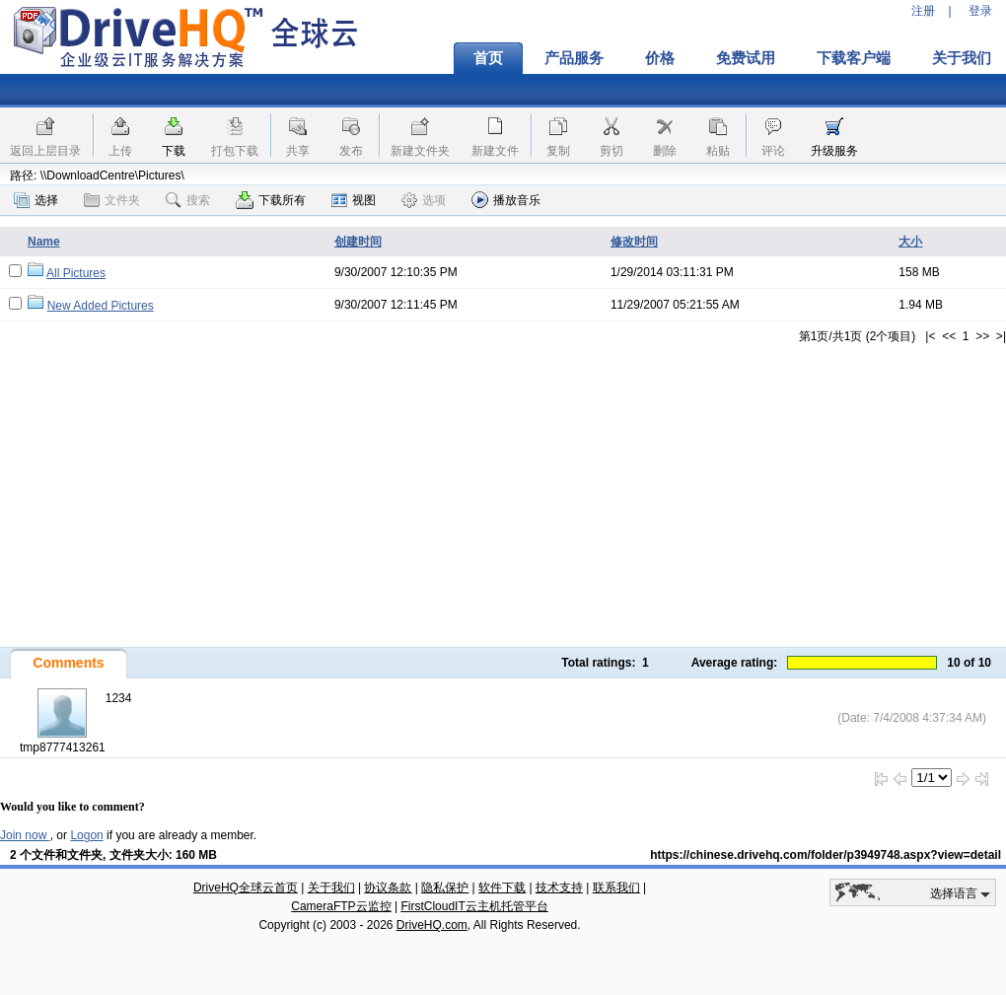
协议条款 (387, 887)
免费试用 (745, 58)
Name (44, 242)
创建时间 (358, 242)
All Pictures (76, 273)
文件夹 (112, 200)
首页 (488, 58)
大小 (910, 242)
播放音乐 (505, 199)
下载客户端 (854, 58)
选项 (423, 200)
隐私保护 (444, 887)
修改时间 (634, 242)
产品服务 (574, 58)
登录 (980, 11)
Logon (86, 835)
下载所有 (271, 200)
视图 (353, 200)
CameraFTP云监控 (341, 906)
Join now (25, 835)
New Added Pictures (100, 306)
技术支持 (559, 887)
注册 (923, 11)
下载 (173, 151)
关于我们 (331, 887)
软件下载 (502, 887)
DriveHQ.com (431, 925)
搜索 (188, 200)
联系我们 (616, 887)
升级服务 (834, 151)
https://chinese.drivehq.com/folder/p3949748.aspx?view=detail (825, 855)
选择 (36, 200)
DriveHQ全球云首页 (245, 887)
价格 (660, 58)
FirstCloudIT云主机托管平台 (473, 906)
